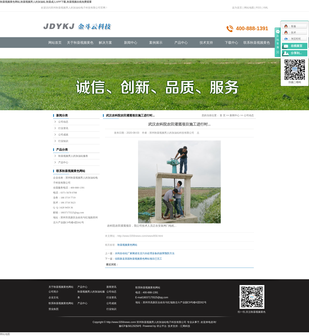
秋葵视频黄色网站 (127, 244)
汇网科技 (185, 326)
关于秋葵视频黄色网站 (61, 286)
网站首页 (55, 42)
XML (265, 7)
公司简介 (53, 291)
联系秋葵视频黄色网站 (61, 303)
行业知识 (63, 141)
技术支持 (206, 42)
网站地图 (249, 7)
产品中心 (181, 42)
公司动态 (63, 121)
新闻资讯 (111, 286)
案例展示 (155, 42)
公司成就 (63, 134)
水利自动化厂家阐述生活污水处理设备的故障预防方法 (144, 253)
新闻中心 (130, 42)
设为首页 (237, 7)
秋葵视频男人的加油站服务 (73, 156)
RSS (258, 7)
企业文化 (53, 297)
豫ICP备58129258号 (130, 326)
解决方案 (105, 42)
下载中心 (231, 42)
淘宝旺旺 (292, 38)
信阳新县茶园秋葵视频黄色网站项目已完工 (138, 258)
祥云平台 (162, 326)
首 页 (222, 115)
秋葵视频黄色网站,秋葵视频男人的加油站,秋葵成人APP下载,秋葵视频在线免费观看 (46, 1)
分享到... (296, 53)
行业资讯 (63, 128)
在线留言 (296, 45)
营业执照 (53, 309)
